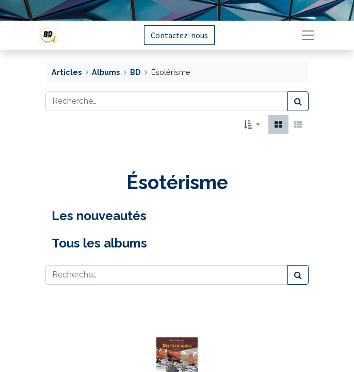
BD (135, 72)
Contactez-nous (179, 35)
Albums (106, 72)
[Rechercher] (298, 101)
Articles (67, 72)
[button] (252, 124)
